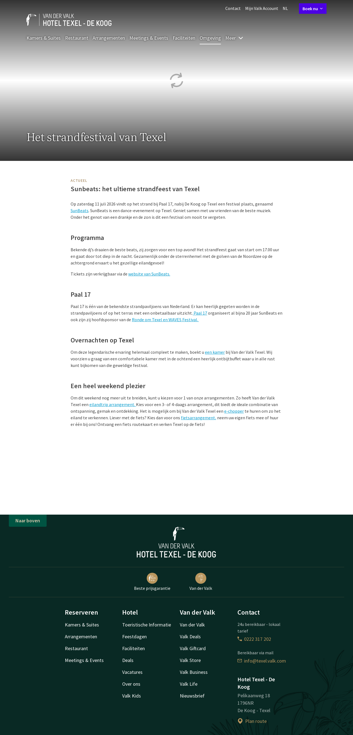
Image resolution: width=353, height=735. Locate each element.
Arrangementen (109, 38)
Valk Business (194, 672)
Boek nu (313, 8)
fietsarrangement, (198, 417)
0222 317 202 (254, 639)
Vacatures (132, 672)
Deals (127, 660)
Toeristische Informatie (146, 624)
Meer (234, 38)
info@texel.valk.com (261, 661)
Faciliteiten (184, 38)
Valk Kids (131, 696)
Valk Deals (190, 636)
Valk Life (188, 684)
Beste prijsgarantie (152, 582)
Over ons (131, 684)
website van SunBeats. (149, 274)
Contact (233, 8)
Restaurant (76, 38)
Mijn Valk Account (261, 8)
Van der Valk (200, 582)
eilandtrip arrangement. (112, 404)
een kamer (215, 352)
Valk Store (190, 660)
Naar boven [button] (27, 520)
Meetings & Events (148, 38)
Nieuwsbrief (192, 696)
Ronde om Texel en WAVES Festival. (165, 319)
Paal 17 (200, 313)
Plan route (252, 721)
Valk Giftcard (193, 648)
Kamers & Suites (43, 38)
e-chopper (234, 411)
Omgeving (210, 38)
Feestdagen (134, 636)
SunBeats (80, 210)
